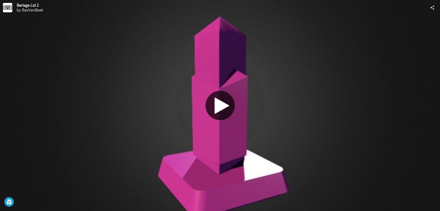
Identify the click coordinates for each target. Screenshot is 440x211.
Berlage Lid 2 (28, 5)
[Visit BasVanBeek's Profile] (7, 7)
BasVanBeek (32, 10)
